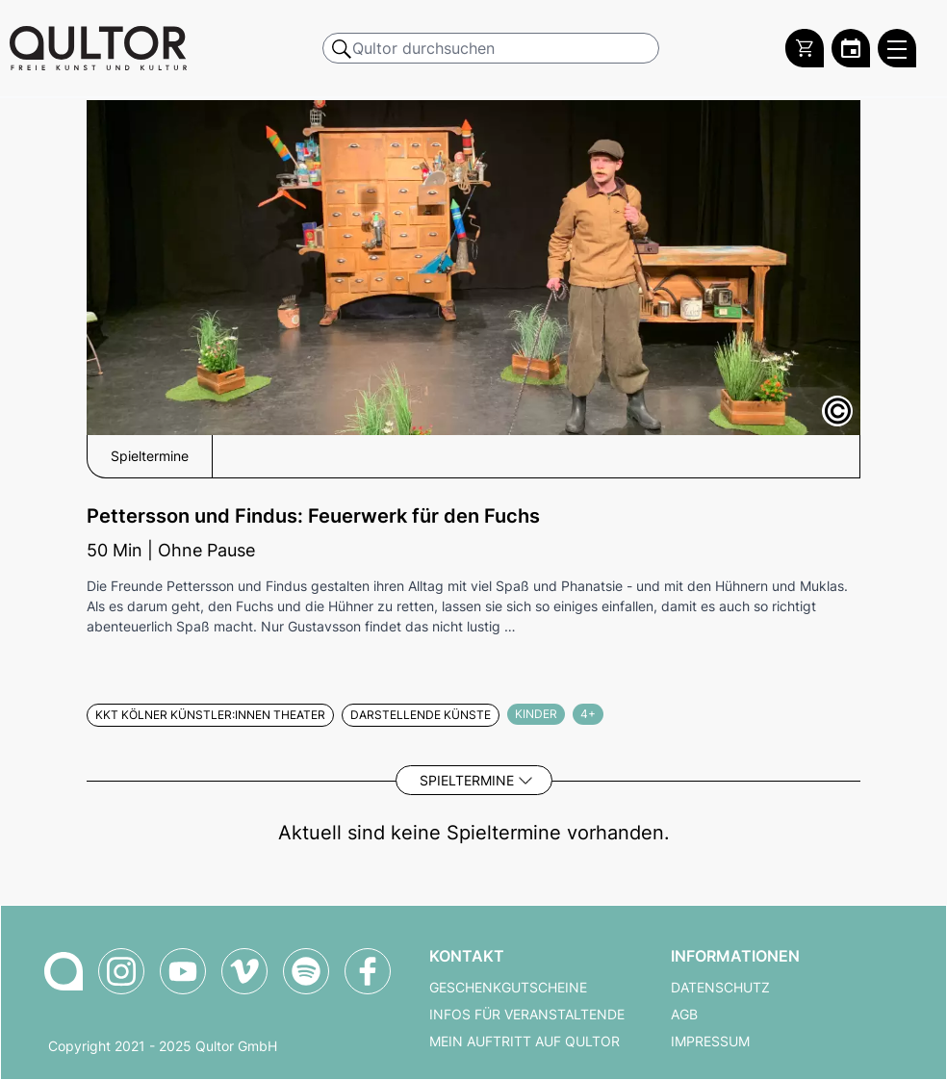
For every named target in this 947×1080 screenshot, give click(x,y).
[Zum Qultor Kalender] (851, 48)
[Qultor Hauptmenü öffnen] (897, 48)
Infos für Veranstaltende (527, 1014)
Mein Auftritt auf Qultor (524, 1041)
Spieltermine (467, 780)
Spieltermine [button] (150, 456)
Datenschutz (720, 987)
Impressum (710, 1041)
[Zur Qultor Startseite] (98, 48)
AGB (684, 1014)
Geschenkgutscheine (508, 987)
